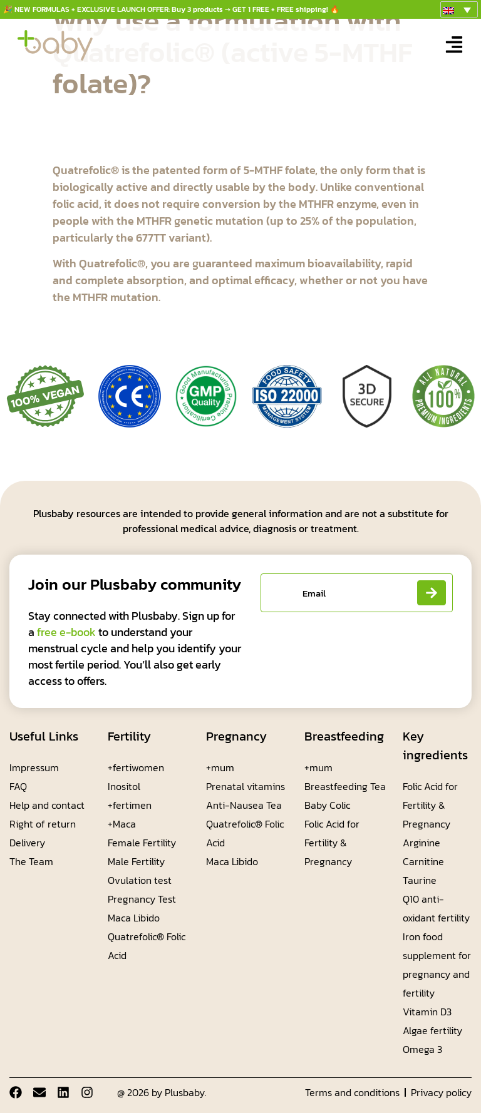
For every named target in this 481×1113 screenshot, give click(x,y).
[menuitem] (459, 9)
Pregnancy (236, 736)
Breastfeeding (344, 736)
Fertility (129, 736)
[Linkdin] (63, 1092)
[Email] (39, 1092)
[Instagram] (87, 1092)
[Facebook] (15, 1092)
